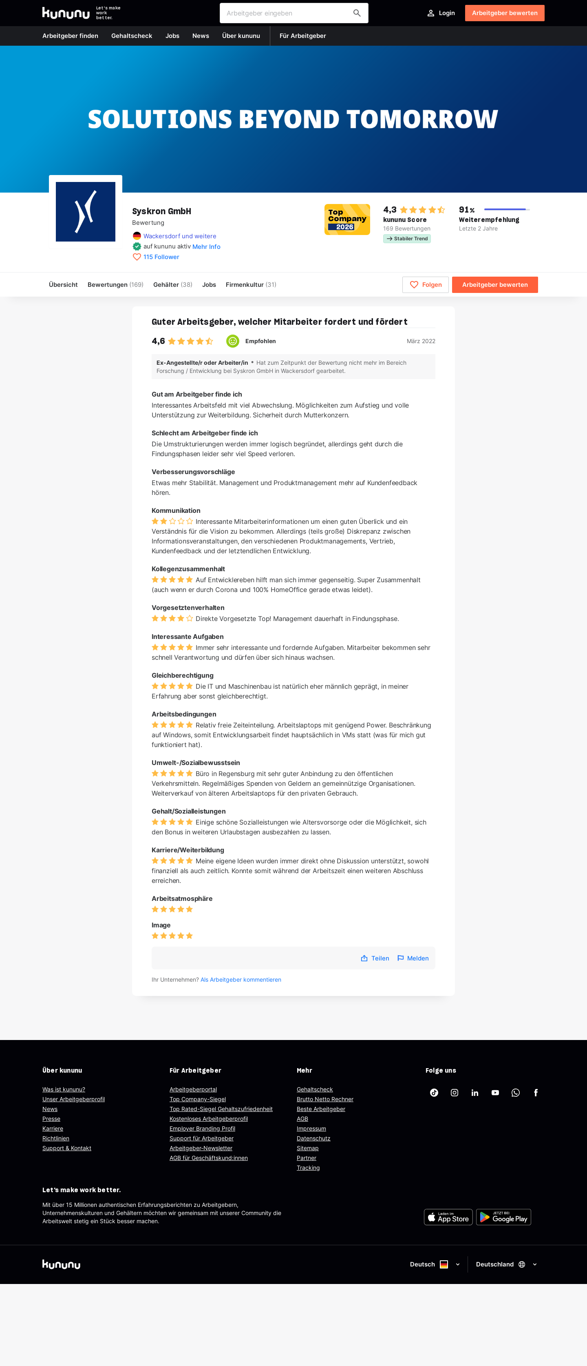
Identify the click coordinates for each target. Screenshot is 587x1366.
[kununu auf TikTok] (434, 1092)
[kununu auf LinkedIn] (474, 1092)
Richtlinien (55, 1138)
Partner (306, 1157)
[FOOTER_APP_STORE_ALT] (448, 1217)
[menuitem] (251, 285)
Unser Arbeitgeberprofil (73, 1098)
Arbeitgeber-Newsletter (201, 1147)
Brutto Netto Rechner (325, 1098)
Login (440, 13)
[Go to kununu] (66, 13)
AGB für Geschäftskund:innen (209, 1157)
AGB (302, 1118)
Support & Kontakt (66, 1147)
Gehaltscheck (315, 1089)
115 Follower (161, 257)
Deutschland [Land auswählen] (507, 1264)
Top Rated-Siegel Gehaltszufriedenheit (221, 1108)
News (49, 1108)
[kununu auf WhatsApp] (515, 1092)
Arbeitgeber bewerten (505, 13)
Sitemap (308, 1147)
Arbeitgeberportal (193, 1089)
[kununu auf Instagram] (454, 1092)
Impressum (311, 1128)
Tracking (308, 1167)
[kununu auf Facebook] (536, 1092)
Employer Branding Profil (202, 1128)
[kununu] (166, 1264)
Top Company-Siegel (198, 1098)
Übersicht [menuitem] (63, 284)
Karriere (52, 1128)
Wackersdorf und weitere (179, 236)
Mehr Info (206, 247)
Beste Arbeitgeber (321, 1108)
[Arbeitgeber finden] (357, 13)
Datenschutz (314, 1138)
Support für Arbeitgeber (202, 1138)
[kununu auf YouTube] (495, 1092)
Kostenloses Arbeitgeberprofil (209, 1118)
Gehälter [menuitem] (172, 284)
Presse (51, 1118)
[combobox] (294, 13)
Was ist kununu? (63, 1089)
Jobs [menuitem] (209, 284)
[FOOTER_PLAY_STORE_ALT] (503, 1217)
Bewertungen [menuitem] (115, 284)
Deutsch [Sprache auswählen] (435, 1264)
